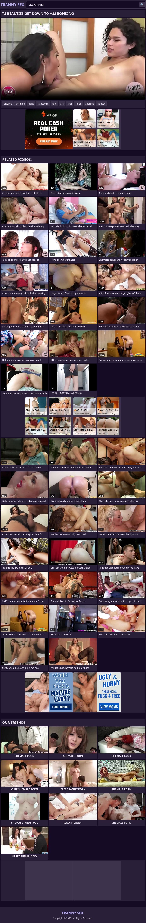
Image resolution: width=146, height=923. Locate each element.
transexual (43, 103)
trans (31, 103)
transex (101, 103)
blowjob (8, 103)
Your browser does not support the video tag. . (73, 59)
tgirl (54, 103)
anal (69, 103)
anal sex (89, 103)
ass (62, 103)
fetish (78, 103)
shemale (20, 103)
